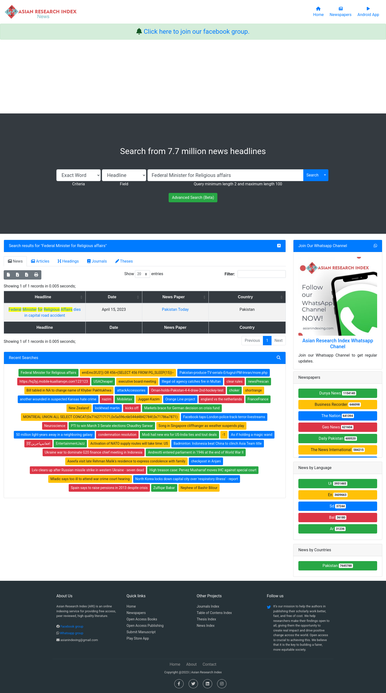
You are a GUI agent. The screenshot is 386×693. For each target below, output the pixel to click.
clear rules (234, 376)
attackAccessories (131, 384)
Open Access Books (142, 619)
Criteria (78, 184)
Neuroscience (54, 420)
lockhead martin (107, 402)
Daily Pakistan (338, 438)
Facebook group (71, 626)
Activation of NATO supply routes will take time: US (129, 438)
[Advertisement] (193, 76)
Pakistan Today (229, 309)
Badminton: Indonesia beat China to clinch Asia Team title (218, 438)
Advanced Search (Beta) (193, 197)
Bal (338, 517)
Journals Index (208, 606)
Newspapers (136, 613)
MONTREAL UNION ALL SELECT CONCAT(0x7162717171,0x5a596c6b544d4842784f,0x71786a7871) (100, 411)
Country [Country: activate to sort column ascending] (266, 297)
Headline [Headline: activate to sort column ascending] (83, 297)
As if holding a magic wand (251, 429)
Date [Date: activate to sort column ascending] (185, 297)
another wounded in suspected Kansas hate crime (58, 393)
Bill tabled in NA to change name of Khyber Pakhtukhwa (69, 384)
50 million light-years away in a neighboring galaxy (54, 429)
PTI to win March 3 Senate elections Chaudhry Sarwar (112, 420)
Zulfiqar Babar (164, 482)
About (191, 664)
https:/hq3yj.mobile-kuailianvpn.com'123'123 (53, 376)
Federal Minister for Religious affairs (74, 245)
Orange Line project (180, 393)
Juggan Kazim (149, 393)
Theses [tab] (124, 261)
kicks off (131, 402)
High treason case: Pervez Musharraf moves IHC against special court (202, 464)
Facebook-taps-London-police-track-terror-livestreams (224, 411)
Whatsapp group (71, 633)
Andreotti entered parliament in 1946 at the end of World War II (195, 446)
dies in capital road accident (85, 309)
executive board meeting (137, 376)
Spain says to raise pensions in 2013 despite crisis (109, 482)
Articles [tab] (40, 261)
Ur (337, 483)
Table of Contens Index (214, 613)
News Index (205, 626)
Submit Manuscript (141, 632)
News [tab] (15, 261)
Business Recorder (338, 404)
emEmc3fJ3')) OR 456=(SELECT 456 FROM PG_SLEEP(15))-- (128, 367)
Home (131, 606)
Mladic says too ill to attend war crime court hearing (90, 473)
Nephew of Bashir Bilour (199, 482)
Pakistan (337, 565)
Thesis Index (206, 619)
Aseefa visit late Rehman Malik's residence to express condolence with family (126, 455)
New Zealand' (79, 402)
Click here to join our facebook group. (197, 31)
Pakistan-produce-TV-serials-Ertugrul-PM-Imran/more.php (223, 367)
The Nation (338, 415)
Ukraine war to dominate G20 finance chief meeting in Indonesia (94, 446)
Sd (338, 506)
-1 (224, 429)
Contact (209, 664)
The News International (338, 449)
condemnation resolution (117, 429)
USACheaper (103, 376)
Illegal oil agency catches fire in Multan (191, 376)
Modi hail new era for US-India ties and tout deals (179, 429)
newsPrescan (258, 376)
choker (234, 384)
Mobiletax (124, 393)
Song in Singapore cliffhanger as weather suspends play (201, 420)
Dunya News (337, 393)
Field (124, 184)
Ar (338, 528)
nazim (106, 393)
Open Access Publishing (145, 626)
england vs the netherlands (221, 393)
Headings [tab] (68, 261)
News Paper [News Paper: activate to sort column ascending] (228, 297)
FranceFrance (258, 393)
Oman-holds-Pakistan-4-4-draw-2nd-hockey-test (187, 384)
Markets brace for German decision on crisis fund (182, 402)
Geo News (338, 427)
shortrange (253, 384)
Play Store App (138, 638)
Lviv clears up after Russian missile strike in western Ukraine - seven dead (88, 464)
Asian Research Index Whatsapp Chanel (337, 343)
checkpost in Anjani (206, 455)
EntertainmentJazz (70, 438)
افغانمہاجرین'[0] (38, 438)
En (338, 494)
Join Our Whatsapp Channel (322, 245)
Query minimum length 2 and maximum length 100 (238, 184)
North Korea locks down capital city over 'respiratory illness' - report (186, 473)
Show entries (143, 274)
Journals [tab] (97, 261)
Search (312, 175)
